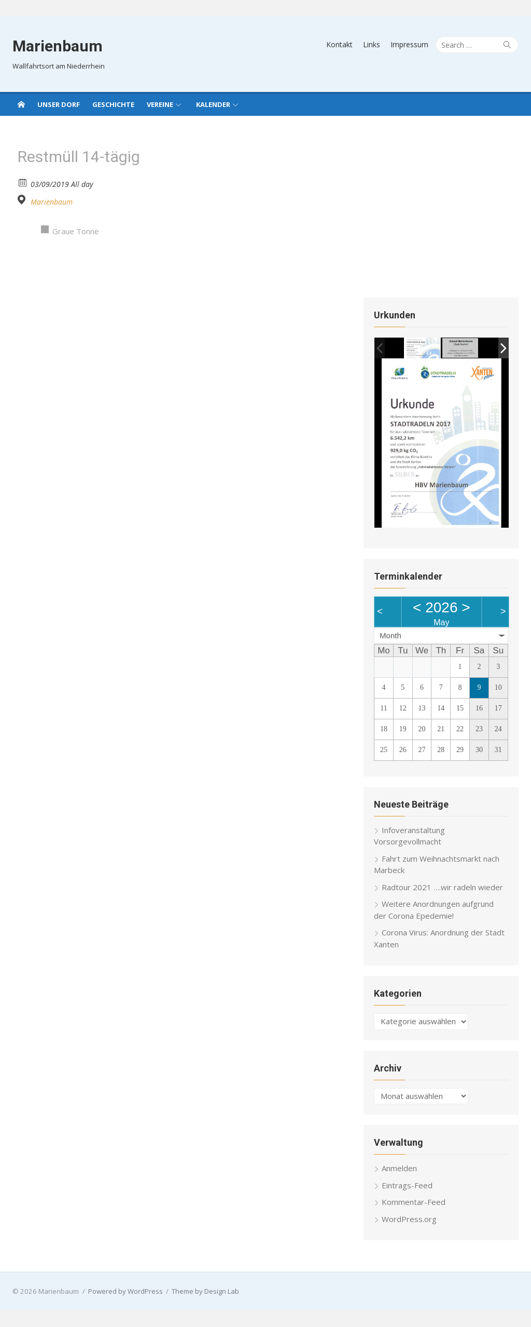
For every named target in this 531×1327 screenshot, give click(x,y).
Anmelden (399, 1169)
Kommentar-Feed (414, 1203)
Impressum (410, 44)
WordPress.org (409, 1220)
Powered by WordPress (124, 1292)
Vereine (160, 104)
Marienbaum (56, 46)
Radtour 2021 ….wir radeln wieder (443, 888)
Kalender (213, 104)
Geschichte (113, 104)
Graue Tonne (74, 231)
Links (372, 44)
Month (391, 636)
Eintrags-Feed (407, 1186)
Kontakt (340, 44)
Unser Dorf (58, 104)
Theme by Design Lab (204, 1292)
